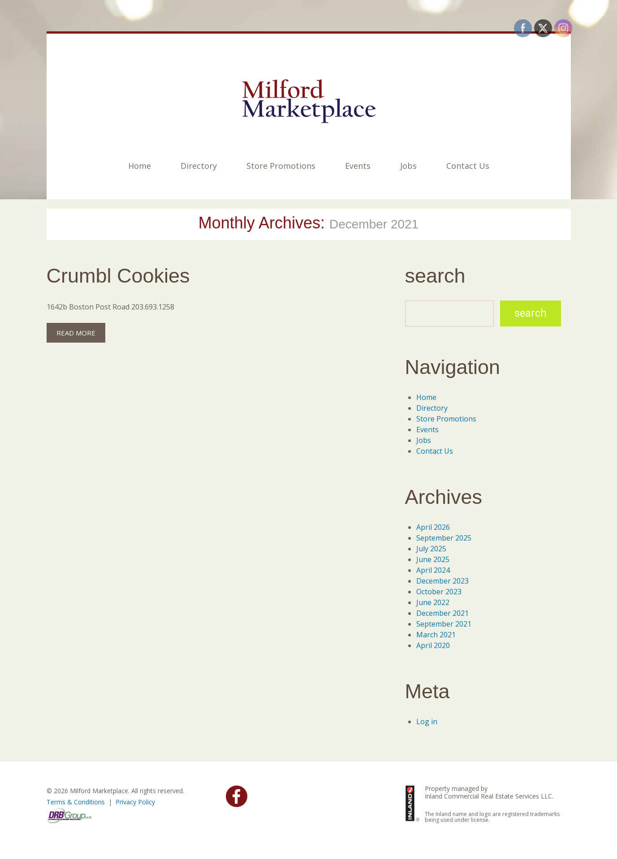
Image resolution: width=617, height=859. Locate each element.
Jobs (408, 165)
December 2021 (442, 613)
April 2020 (433, 645)
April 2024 (433, 570)
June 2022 (432, 602)
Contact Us (467, 165)
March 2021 (436, 635)
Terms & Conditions (76, 802)
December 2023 (442, 581)
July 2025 (431, 549)
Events (358, 165)
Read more (75, 332)
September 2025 (443, 538)
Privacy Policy (135, 802)
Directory (199, 165)
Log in (426, 721)
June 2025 (432, 559)
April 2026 (433, 527)
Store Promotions (280, 165)
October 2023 (439, 592)
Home (139, 165)
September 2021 (443, 624)
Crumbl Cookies (118, 275)
